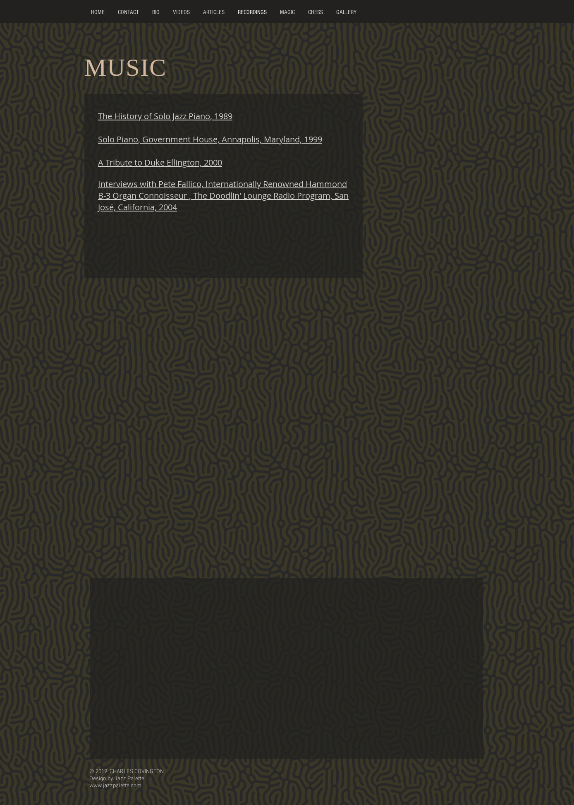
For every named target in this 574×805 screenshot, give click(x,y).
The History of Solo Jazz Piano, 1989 (165, 116)
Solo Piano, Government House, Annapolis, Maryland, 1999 (210, 139)
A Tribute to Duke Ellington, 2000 (160, 162)
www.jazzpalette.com (115, 785)
